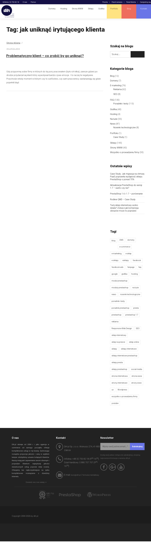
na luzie (135, 288)
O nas (25, 2)
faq (139, 267)
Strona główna (13, 43)
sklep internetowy (119, 335)
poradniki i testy (118, 301)
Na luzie (113, 119)
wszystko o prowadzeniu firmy (124, 396)
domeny (130, 240)
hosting (134, 274)
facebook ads (117, 267)
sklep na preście (118, 342)
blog (113, 241)
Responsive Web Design (122, 328)
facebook (137, 260)
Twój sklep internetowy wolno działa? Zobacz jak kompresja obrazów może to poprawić (124, 208)
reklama (115, 322)
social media (136, 369)
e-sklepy (115, 260)
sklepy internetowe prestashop (124, 356)
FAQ (112, 100)
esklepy (125, 260)
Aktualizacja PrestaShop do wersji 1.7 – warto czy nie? (126, 186)
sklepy (114, 349)
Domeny (114, 80)
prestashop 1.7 (131, 315)
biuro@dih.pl (76, 475)
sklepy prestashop (119, 369)
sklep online (134, 342)
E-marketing (115, 85)
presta (136, 308)
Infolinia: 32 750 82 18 (11, 2)
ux (113, 390)
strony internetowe (119, 383)
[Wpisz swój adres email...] (122, 446)
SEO (115, 94)
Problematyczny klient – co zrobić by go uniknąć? (45, 56)
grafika (124, 274)
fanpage (130, 267)
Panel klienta (131, 2)
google (114, 274)
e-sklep (128, 253)
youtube (115, 403)
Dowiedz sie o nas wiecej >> (36, 482)
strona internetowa (120, 376)
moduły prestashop (120, 288)
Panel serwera (117, 2)
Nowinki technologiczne (124, 127)
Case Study (118, 137)
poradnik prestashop (120, 308)
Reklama (117, 89)
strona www (137, 376)
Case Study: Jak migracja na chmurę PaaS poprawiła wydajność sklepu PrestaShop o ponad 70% (127, 177)
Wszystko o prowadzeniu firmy (124, 152)
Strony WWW (116, 147)
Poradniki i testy (120, 103)
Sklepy (113, 143)
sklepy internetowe (129, 349)
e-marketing (116, 253)
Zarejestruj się (145, 2)
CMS (121, 240)
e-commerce (124, 247)
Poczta (105, 2)
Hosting (113, 114)
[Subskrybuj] (137, 446)
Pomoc (33, 2)
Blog (112, 76)
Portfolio (114, 133)
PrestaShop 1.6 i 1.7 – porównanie (126, 193)
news (114, 294)
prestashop (116, 315)
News (112, 124)
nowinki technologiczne (130, 294)
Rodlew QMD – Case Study (122, 199)
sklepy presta (117, 362)
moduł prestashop (119, 281)
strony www (136, 383)
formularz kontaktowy (91, 475)
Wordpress (122, 390)
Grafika (113, 109)
